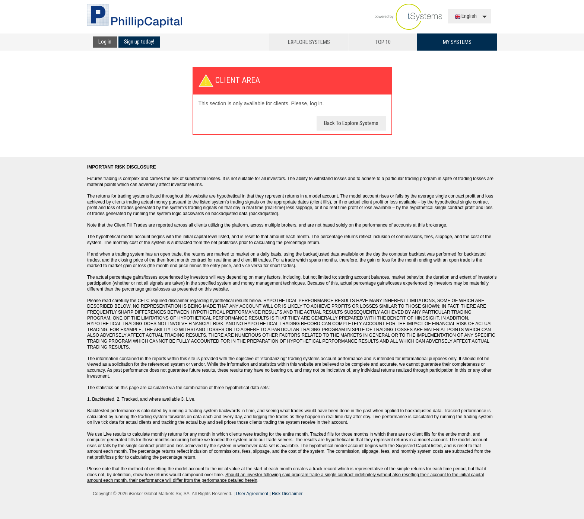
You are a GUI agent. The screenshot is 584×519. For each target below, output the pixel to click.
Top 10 (383, 42)
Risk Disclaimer (287, 493)
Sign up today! (139, 41)
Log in (104, 41)
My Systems (457, 42)
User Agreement (252, 493)
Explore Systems (309, 42)
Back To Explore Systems (351, 123)
